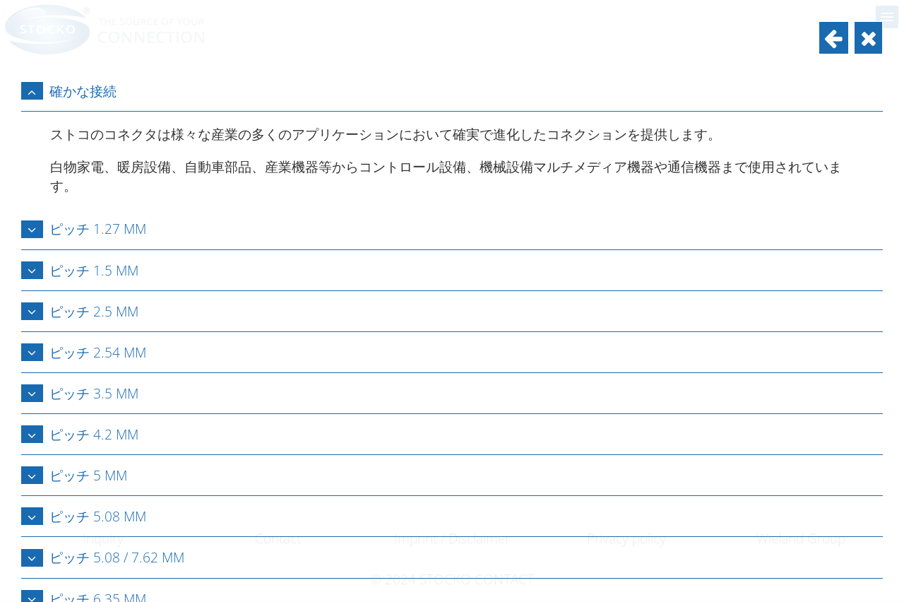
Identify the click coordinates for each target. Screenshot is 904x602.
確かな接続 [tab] (69, 91)
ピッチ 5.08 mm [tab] (83, 516)
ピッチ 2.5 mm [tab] (79, 311)
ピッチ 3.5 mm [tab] (79, 393)
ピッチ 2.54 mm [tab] (83, 352)
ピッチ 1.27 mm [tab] (83, 228)
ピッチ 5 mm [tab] (74, 475)
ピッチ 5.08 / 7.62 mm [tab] (102, 557)
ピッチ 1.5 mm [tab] (79, 270)
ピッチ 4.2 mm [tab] (79, 434)
